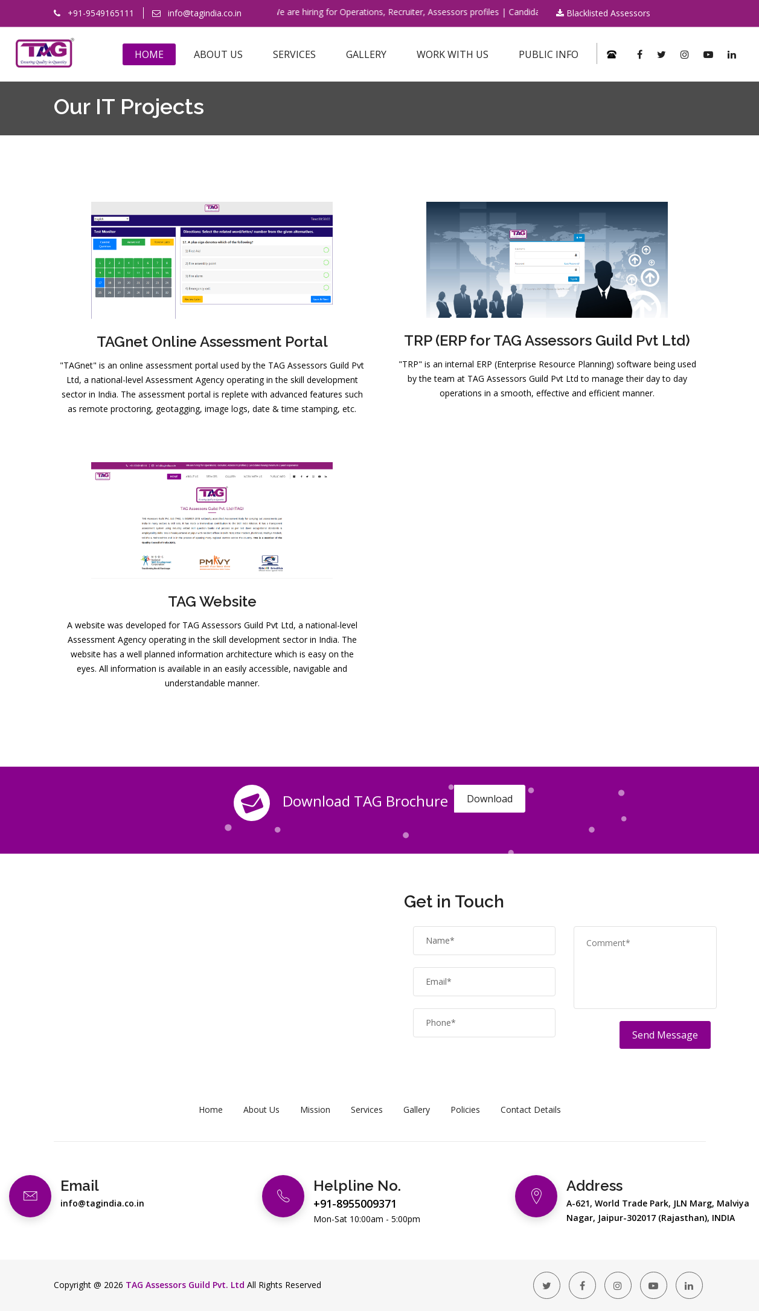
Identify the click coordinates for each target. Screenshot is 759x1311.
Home (149, 54)
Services (294, 54)
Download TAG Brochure (341, 803)
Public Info (548, 54)
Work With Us (452, 54)
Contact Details (531, 1109)
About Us (218, 54)
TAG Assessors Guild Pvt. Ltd (185, 1284)
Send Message (665, 1035)
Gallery (366, 54)
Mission (315, 1109)
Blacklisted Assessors (603, 13)
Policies (465, 1109)
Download (490, 798)
